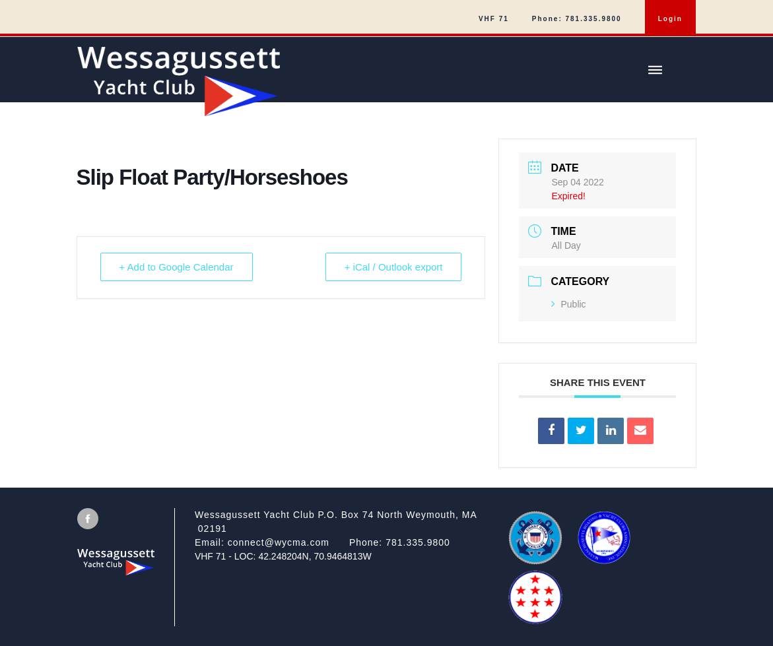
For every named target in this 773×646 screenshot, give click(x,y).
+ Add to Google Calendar (176, 267)
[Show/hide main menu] (655, 70)
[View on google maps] (347, 522)
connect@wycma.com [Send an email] (278, 542)
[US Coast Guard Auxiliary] (535, 560)
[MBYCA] (604, 560)
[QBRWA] (535, 619)
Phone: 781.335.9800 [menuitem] (577, 18)
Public (568, 304)
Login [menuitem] (670, 18)
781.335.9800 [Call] (418, 542)
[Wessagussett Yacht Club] (386, 76)
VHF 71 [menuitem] (494, 18)
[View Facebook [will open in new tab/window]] (87, 518)
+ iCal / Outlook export (394, 267)
